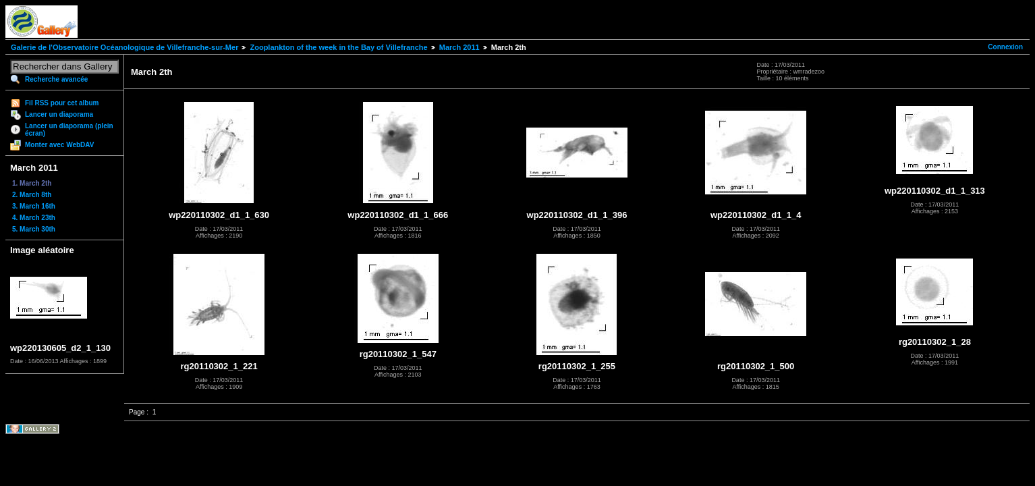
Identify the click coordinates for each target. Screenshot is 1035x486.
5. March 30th (33, 229)
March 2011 (459, 47)
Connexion (1005, 47)
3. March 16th (33, 206)
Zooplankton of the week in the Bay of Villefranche (338, 47)
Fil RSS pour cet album (62, 103)
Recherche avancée (56, 79)
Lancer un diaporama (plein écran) (69, 129)
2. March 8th (31, 194)
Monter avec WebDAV (59, 144)
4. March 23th (33, 217)
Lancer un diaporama (59, 114)
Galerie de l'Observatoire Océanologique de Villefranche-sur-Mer (124, 47)
